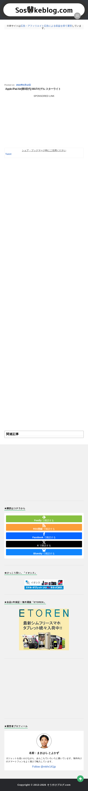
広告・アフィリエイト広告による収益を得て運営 (46, 25)
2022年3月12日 (23, 85)
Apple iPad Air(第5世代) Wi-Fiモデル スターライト (32, 88)
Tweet (8, 154)
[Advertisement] (44, 56)
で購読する (44, 518)
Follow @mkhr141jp (44, 766)
